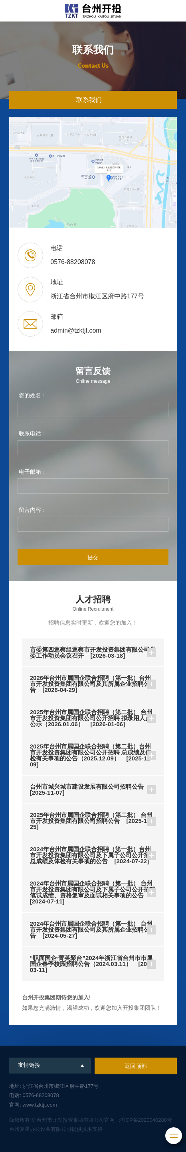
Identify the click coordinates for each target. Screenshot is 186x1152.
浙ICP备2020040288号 (145, 1120)
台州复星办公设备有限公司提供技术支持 (56, 1129)
